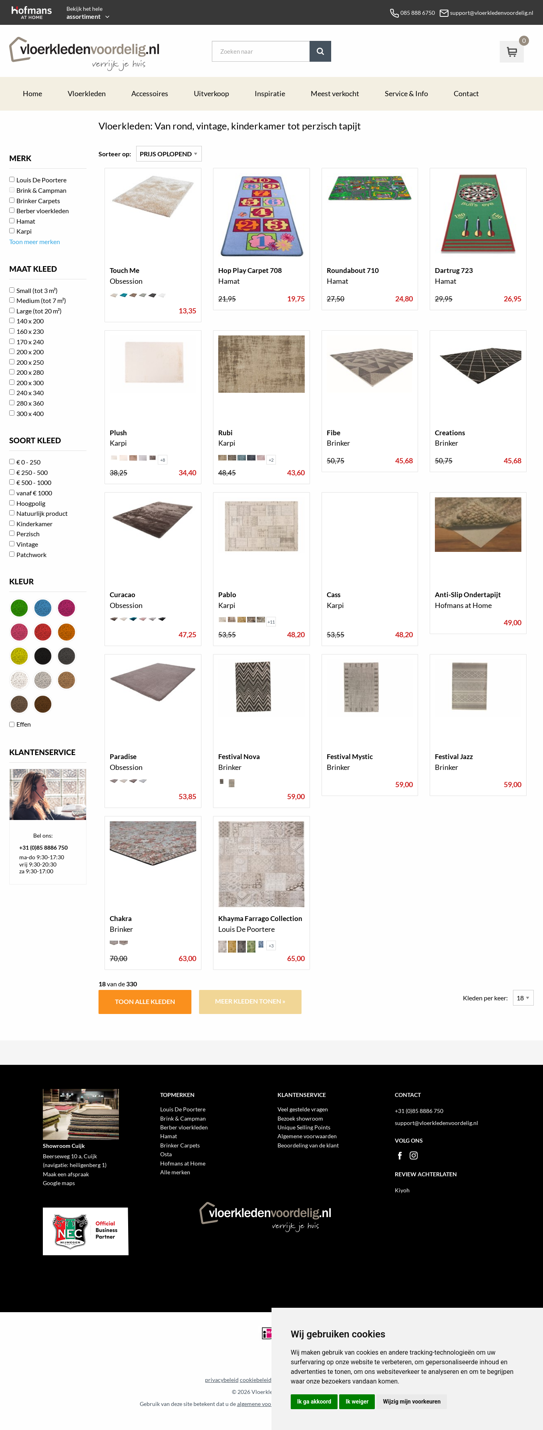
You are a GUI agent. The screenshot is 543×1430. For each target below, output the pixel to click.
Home (32, 93)
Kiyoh (402, 1190)
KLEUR (21, 581)
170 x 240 (30, 341)
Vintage (27, 544)
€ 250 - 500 (32, 472)
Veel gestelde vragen (303, 1109)
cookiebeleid (256, 1380)
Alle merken (175, 1172)
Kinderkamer (34, 523)
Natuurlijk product (42, 513)
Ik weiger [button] (357, 1401)
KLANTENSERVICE (42, 752)
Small (37, 290)
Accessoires (149, 93)
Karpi (24, 231)
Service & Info (406, 93)
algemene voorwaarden (266, 1404)
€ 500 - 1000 (33, 482)
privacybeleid (222, 1380)
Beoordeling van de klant (308, 1145)
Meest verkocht (335, 93)
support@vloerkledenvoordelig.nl (436, 1122)
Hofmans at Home (182, 1163)
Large (39, 311)
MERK (20, 158)
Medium (41, 300)
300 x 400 (30, 413)
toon (153, 244)
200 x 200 (30, 351)
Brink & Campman (41, 190)
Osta (166, 1154)
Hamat (25, 221)
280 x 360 (30, 403)
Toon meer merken (34, 241)
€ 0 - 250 (28, 462)
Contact (466, 93)
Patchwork (31, 554)
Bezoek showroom (300, 1118)
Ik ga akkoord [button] (314, 1401)
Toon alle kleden (145, 1001)
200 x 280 (30, 372)
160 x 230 (30, 331)
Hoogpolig (30, 503)
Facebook (399, 1155)
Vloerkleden (87, 93)
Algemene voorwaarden (307, 1136)
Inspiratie (270, 93)
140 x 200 (30, 321)
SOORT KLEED (35, 440)
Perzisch (28, 533)
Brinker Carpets (38, 200)
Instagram (413, 1155)
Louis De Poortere (41, 180)
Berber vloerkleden (42, 210)
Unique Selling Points (304, 1127)
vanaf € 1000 (34, 493)
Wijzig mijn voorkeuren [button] (411, 1401)
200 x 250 (30, 362)
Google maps (59, 1183)
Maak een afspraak (66, 1174)
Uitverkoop (211, 93)
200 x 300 (30, 382)
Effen (23, 724)
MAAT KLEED (33, 268)
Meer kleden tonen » (250, 1001)
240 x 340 (30, 392)
